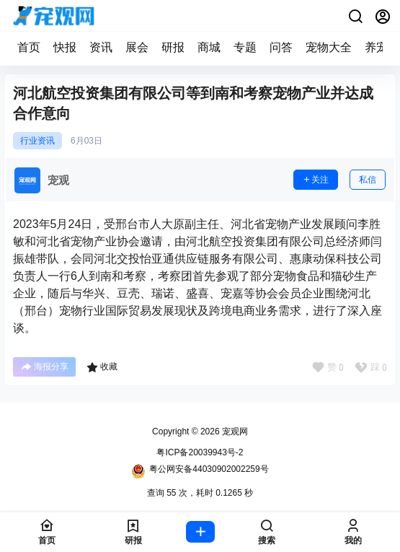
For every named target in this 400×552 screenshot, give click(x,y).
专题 (245, 47)
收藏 (101, 367)
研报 (173, 47)
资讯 (100, 47)
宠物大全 (329, 47)
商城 (209, 47)
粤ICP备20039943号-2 (199, 452)
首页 (28, 47)
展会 (136, 47)
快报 (64, 47)
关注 (316, 180)
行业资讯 (37, 140)
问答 (281, 47)
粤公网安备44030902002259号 (199, 471)
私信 (367, 180)
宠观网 (234, 431)
